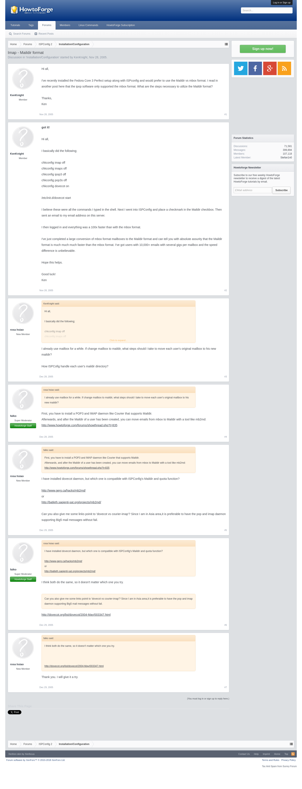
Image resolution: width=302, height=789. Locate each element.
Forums (46, 25)
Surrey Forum (290, 766)
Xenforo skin (14, 754)
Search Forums (21, 33)
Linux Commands (88, 25)
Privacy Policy (288, 760)
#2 (225, 290)
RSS (293, 754)
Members (65, 25)
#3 (225, 376)
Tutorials (15, 25)
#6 (225, 625)
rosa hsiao (17, 329)
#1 (225, 114)
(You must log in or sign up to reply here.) (208, 698)
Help (256, 754)
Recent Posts (46, 33)
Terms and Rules (270, 760)
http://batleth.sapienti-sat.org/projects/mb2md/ (71, 502)
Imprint (266, 754)
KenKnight (80, 57)
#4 (225, 437)
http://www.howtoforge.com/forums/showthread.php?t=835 (79, 425)
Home (277, 754)
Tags (31, 25)
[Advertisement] (262, 224)
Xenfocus (30, 754)
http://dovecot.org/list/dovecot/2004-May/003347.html (76, 614)
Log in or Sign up (281, 2)
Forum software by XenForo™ (35, 760)
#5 (225, 530)
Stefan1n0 (286, 157)
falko (13, 415)
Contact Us (244, 754)
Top (286, 754)
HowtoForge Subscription (121, 25)
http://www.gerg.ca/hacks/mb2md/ (64, 490)
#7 (225, 687)
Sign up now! (262, 49)
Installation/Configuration (42, 57)
